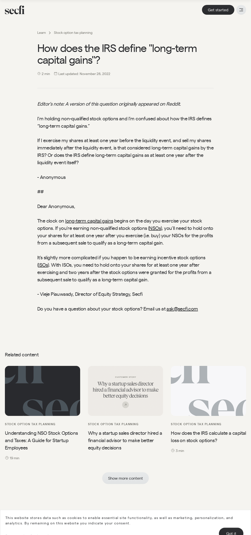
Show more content (125, 478)
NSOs (155, 227)
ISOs (43, 264)
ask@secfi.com (182, 308)
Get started (218, 9)
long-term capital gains (89, 220)
